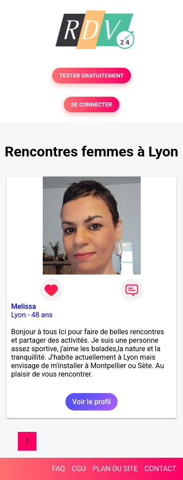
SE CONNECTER (91, 104)
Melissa (23, 306)
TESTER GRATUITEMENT (91, 75)
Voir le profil (91, 402)
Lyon (18, 315)
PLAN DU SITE (115, 468)
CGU (79, 468)
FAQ (58, 468)
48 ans (42, 315)
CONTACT (160, 468)
